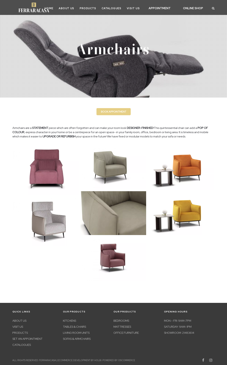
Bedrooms (121, 319)
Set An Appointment (27, 337)
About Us (76, 7)
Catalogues (121, 7)
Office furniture (126, 331)
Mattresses (122, 325)
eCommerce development (74, 359)
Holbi (97, 359)
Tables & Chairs (74, 325)
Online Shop (195, 7)
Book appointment (113, 110)
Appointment (166, 7)
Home (58, 7)
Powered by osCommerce (119, 359)
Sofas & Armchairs (77, 337)
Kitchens (69, 319)
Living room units (76, 331)
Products (97, 7)
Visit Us (142, 7)
